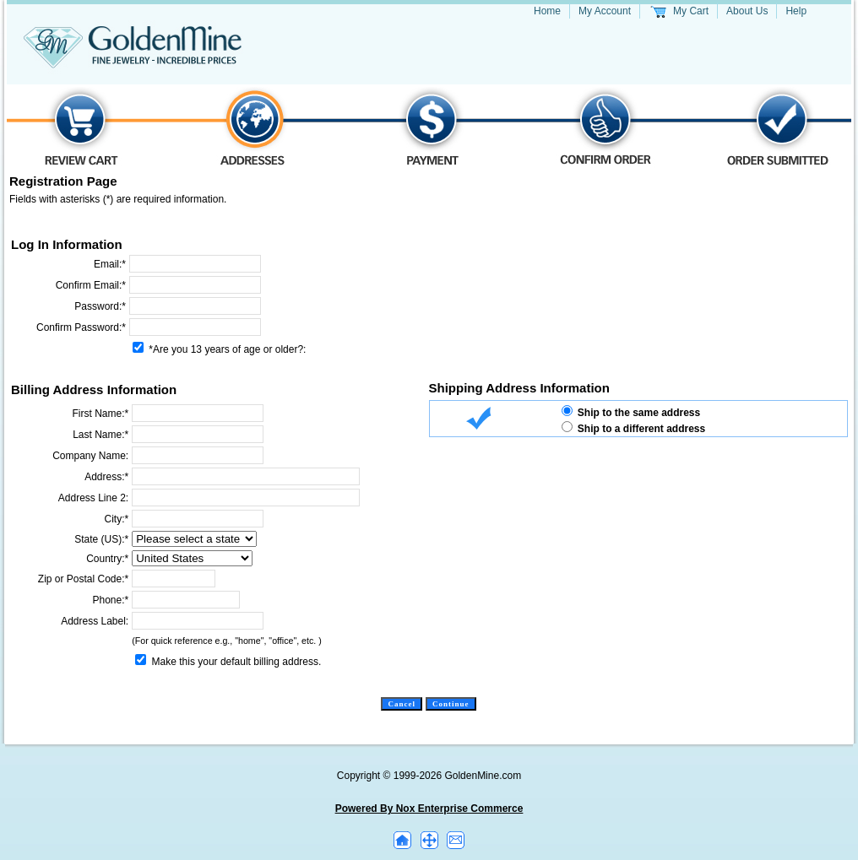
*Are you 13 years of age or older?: (226, 349)
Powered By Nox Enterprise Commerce (429, 808)
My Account (604, 11)
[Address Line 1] (246, 476)
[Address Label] (197, 621)
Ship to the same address (639, 413)
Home (547, 11)
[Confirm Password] (195, 327)
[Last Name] (197, 434)
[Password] (195, 306)
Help (795, 11)
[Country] (192, 558)
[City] (197, 518)
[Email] (195, 264)
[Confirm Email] (195, 285)
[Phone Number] (186, 599)
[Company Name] (197, 455)
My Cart (691, 11)
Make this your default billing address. (237, 662)
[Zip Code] (173, 578)
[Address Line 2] (246, 497)
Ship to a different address (641, 429)
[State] (194, 539)
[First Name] (197, 413)
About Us (747, 11)
